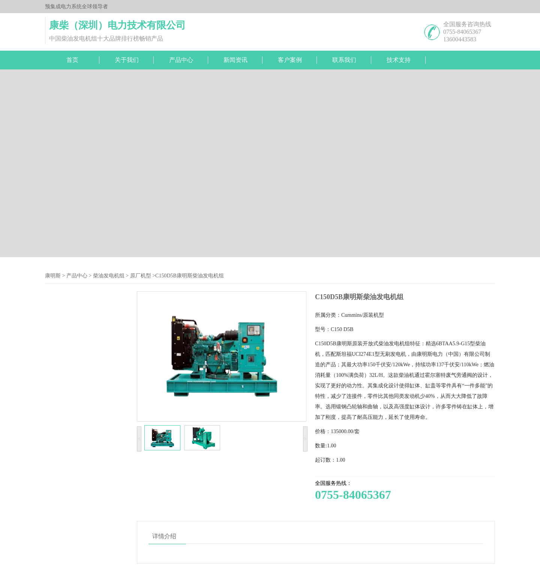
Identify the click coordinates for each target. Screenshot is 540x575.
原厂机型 (140, 275)
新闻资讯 (236, 60)
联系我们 (344, 60)
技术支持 (399, 60)
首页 (72, 60)
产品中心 (181, 60)
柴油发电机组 (108, 275)
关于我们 (127, 60)
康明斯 (53, 275)
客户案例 (290, 60)
